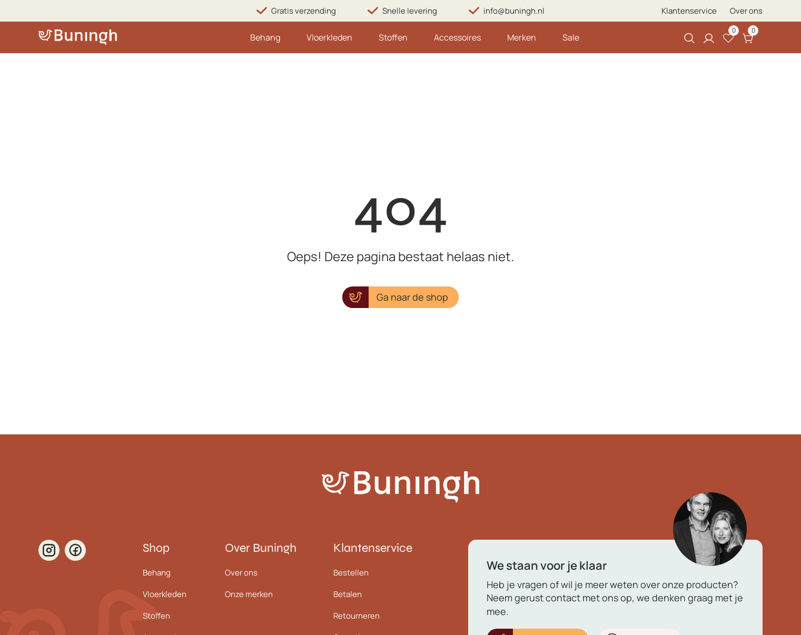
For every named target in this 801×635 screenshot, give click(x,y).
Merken (521, 37)
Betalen (347, 594)
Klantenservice (689, 10)
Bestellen (351, 572)
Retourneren (356, 615)
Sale (570, 37)
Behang (265, 37)
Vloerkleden (329, 37)
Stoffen (393, 37)
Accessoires (457, 37)
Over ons (746, 10)
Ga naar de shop (412, 297)
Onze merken (249, 594)
